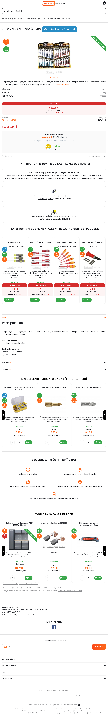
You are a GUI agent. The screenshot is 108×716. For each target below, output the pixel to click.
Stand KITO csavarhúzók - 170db (70, 591)
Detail (9, 299)
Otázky (6, 369)
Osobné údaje (81, 696)
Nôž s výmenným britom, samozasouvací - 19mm (88, 524)
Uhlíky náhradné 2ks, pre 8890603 (54, 523)
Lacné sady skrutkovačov (28, 584)
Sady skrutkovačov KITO (97, 156)
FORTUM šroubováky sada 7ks (40, 244)
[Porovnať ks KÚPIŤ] (12, 442)
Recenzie (7, 363)
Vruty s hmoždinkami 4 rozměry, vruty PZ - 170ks (19, 388)
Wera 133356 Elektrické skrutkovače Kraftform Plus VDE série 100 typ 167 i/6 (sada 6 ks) (66, 245)
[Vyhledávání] (54, 11)
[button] (28, 442)
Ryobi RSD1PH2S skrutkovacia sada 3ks (15, 244)
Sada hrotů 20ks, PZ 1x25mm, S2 (89, 387)
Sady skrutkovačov (33, 19)
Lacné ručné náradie (10, 584)
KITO (104, 89)
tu (79, 705)
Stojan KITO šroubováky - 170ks (50, 588)
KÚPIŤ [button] (29, 442)
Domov (4, 19)
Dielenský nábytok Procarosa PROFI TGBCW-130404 (19, 524)
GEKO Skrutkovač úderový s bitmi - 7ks (92, 244)
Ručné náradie (16, 19)
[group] (19, 415)
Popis (4, 318)
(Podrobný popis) (63, 84)
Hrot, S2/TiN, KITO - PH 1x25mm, (54, 387)
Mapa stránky (28, 696)
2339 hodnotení (60, 137)
